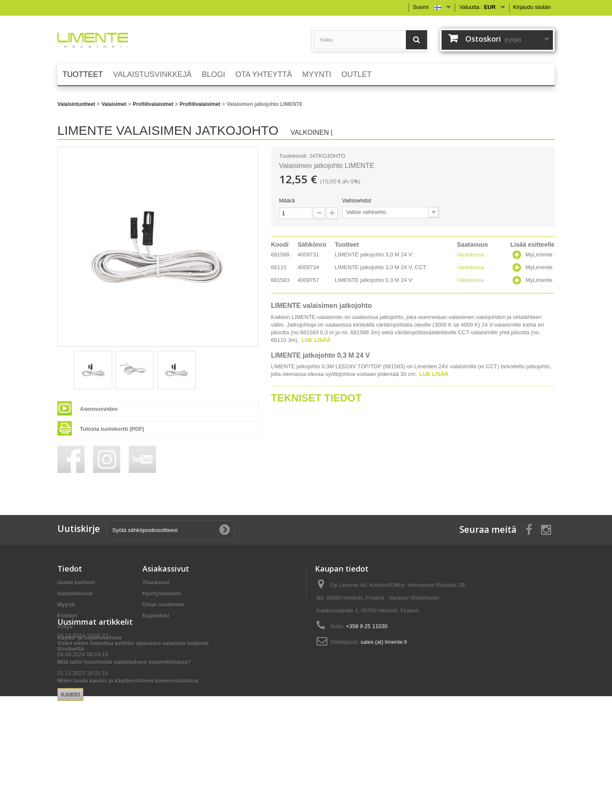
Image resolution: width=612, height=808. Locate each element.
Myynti (66, 604)
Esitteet (67, 615)
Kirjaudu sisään (532, 7)
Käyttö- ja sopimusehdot (89, 637)
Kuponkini (156, 615)
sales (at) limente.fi (384, 642)
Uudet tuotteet (76, 582)
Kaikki (155, 751)
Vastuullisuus (75, 593)
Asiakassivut (165, 568)
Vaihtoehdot (357, 200)
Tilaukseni (155, 582)
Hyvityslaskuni (161, 593)
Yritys (65, 626)
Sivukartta (70, 649)
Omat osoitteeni (163, 604)
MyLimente (538, 254)
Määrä (287, 200)
